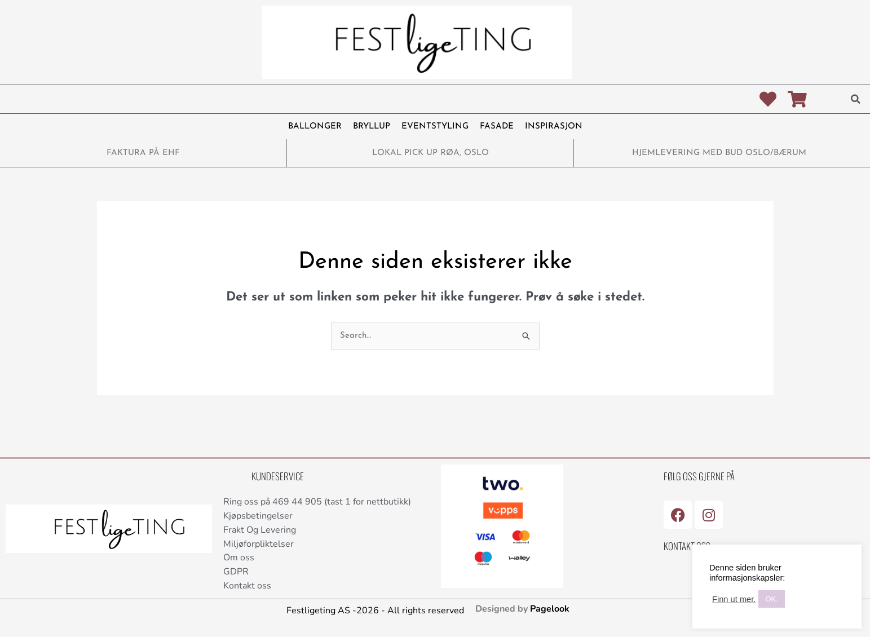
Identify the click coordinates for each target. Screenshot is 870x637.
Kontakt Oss (687, 546)
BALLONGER (315, 126)
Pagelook (549, 609)
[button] (855, 99)
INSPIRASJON (553, 126)
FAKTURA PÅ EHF (143, 153)
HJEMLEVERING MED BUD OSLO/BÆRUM (719, 153)
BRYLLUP (371, 126)
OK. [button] (771, 599)
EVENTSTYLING (435, 126)
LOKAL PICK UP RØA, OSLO (430, 153)
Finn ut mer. (734, 599)
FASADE (497, 126)
